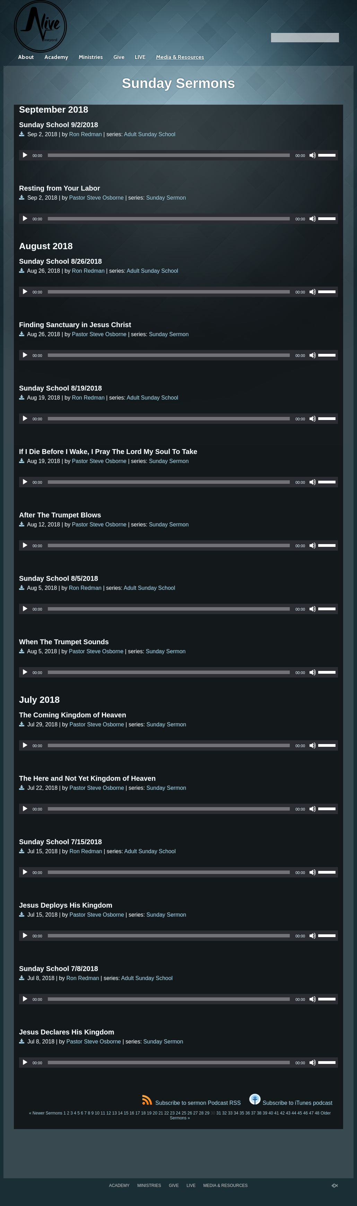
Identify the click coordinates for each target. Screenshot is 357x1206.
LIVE (140, 57)
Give (118, 57)
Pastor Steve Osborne (96, 198)
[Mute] (312, 155)
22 (166, 1113)
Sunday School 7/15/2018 (60, 842)
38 (259, 1113)
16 (132, 1113)
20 (155, 1113)
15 (126, 1113)
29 (207, 1113)
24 (178, 1113)
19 (149, 1113)
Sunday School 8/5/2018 (58, 578)
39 (265, 1113)
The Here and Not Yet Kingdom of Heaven (87, 778)
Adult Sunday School (150, 134)
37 (253, 1113)
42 (282, 1113)
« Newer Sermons (45, 1113)
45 (299, 1113)
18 (143, 1113)
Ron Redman (85, 134)
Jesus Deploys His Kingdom (65, 905)
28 (201, 1113)
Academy (56, 57)
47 (311, 1113)
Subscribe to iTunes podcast (290, 1103)
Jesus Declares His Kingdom (66, 1032)
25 (184, 1113)
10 (97, 1113)
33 (230, 1113)
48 (317, 1113)
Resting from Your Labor (59, 188)
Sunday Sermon (166, 198)
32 (224, 1113)
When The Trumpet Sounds (64, 642)
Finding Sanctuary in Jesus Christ (75, 325)
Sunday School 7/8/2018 (58, 968)
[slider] (169, 155)
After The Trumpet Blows (60, 515)
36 (247, 1113)
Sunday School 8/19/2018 (60, 388)
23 (172, 1113)
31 (218, 1113)
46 (305, 1113)
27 (195, 1113)
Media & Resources (180, 57)
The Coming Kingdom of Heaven (72, 715)
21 (160, 1113)
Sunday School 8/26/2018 (60, 261)
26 (190, 1113)
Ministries (91, 57)
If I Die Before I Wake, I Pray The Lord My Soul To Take (108, 451)
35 (242, 1113)
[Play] (24, 155)
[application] (178, 155)
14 (120, 1113)
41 (276, 1113)
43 (288, 1113)
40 (271, 1113)
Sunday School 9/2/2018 (58, 125)
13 (114, 1113)
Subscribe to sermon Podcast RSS (191, 1103)
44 (293, 1113)
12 (108, 1113)
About (26, 57)
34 (236, 1113)
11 (103, 1113)
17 (137, 1113)
